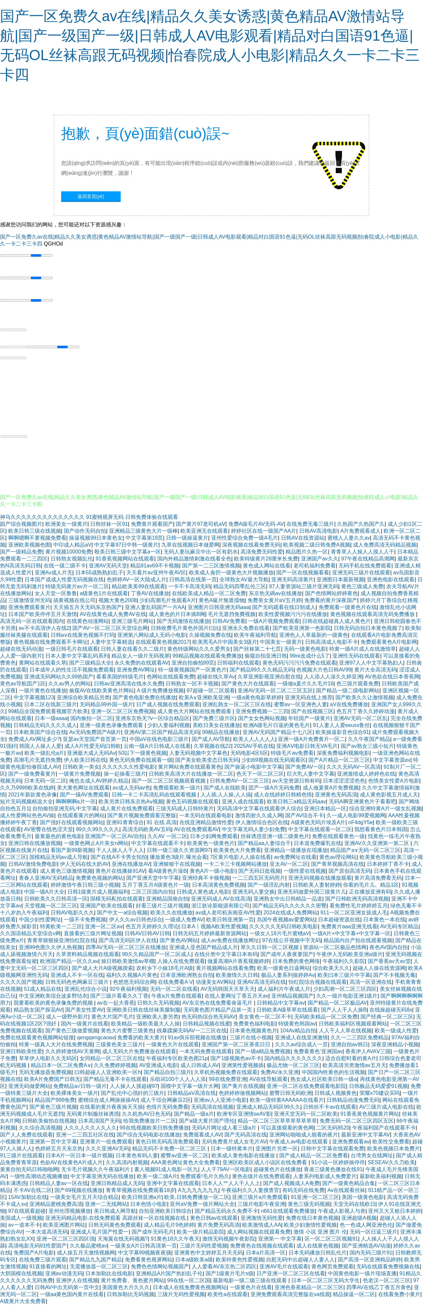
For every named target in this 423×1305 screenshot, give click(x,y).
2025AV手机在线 (254, 746)
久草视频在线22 (212, 746)
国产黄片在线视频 (243, 1086)
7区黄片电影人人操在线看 (240, 857)
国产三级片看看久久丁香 (119, 996)
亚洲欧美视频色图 (29, 545)
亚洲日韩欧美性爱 (21, 1051)
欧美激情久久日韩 (237, 975)
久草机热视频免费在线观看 (225, 1072)
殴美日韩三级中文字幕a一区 (128, 552)
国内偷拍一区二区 (91, 718)
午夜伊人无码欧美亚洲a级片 (349, 954)
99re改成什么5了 (310, 656)
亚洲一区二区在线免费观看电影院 (306, 1086)
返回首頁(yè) (91, 196)
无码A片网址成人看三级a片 (225, 1128)
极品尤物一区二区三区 (293, 1065)
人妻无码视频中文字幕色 (198, 753)
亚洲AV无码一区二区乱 (360, 718)
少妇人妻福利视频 (168, 725)
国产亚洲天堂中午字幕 (152, 878)
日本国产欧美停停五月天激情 (42, 614)
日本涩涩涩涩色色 (344, 781)
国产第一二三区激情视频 (211, 565)
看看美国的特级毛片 (120, 676)
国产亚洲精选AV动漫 (366, 1245)
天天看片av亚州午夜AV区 (156, 572)
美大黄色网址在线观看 (83, 787)
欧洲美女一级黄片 (66, 524)
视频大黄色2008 (117, 600)
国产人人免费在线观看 (26, 1134)
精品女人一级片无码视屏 (140, 656)
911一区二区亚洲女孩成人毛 (353, 912)
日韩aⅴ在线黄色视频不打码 (83, 635)
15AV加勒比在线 (27, 1197)
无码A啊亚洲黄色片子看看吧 (362, 801)
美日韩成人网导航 (115, 1211)
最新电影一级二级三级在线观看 (250, 1280)
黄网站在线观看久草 (42, 663)
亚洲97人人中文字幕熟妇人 (371, 663)
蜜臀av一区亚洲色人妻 (300, 704)
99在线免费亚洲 (228, 1079)
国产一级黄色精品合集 (348, 1183)
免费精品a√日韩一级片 (80, 1086)
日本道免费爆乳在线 (317, 843)
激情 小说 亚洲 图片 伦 (320, 1232)
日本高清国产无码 (99, 1121)
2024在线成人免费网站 (290, 912)
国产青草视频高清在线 (337, 864)
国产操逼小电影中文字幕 (253, 767)
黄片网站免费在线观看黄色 (189, 767)
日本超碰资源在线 (339, 919)
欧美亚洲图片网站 (64, 1225)
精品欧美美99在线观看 (138, 586)
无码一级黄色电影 (305, 649)
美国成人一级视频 (21, 1218)
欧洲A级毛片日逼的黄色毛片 (276, 725)
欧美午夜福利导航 (255, 635)
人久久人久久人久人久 (90, 1128)
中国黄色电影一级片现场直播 (362, 1273)
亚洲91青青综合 (125, 822)
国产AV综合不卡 (304, 815)
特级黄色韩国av (297, 1023)
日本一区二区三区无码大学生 (325, 1280)
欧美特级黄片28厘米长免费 (266, 558)
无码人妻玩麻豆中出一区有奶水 (201, 552)
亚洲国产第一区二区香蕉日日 (237, 1044)
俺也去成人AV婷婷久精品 (99, 781)
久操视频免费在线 (210, 635)
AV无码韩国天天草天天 (228, 989)
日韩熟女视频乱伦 (72, 558)
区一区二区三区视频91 (331, 1239)
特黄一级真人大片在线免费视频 (56, 1044)
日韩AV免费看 (228, 621)
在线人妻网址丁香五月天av (236, 996)
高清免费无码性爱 (262, 552)
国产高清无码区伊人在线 (127, 940)
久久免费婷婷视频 (115, 1065)
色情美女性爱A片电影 (393, 781)
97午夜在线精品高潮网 (368, 558)
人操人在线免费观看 (181, 961)
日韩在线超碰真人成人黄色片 (336, 621)
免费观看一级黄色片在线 (348, 607)
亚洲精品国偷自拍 (167, 899)
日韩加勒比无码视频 (130, 1294)
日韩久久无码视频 (158, 1003)
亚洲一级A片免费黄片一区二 (311, 739)
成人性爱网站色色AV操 (27, 815)
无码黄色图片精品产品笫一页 (218, 1010)
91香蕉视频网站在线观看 (125, 558)
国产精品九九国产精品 (95, 1259)
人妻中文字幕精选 (111, 642)
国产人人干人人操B (344, 1010)
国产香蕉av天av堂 (389, 961)
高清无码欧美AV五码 (146, 829)
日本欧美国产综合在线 (40, 732)
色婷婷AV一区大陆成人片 (136, 579)
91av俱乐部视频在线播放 (197, 1037)
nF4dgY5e (360, 822)
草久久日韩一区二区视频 (270, 947)
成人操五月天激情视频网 (86, 1252)
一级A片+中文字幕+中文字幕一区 (351, 933)
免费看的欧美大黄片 (141, 1037)
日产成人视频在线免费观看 (168, 704)
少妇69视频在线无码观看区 (274, 760)
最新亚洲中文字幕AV (365, 1134)
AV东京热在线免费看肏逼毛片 (218, 1003)
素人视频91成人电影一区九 (166, 1169)
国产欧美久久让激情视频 (364, 697)
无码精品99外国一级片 (106, 704)
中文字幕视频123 (34, 697)
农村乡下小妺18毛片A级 (164, 968)
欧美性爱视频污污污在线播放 (292, 614)
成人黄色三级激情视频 (66, 871)
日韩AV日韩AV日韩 (147, 933)
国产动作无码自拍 (85, 531)
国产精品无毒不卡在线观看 (115, 1079)
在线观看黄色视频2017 (162, 642)
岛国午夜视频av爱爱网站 (286, 919)
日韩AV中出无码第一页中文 (67, 1287)
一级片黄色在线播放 (42, 690)
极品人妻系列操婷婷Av (288, 975)
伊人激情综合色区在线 (261, 822)
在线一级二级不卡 (65, 565)
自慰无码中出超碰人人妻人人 (300, 1259)
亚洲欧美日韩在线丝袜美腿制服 (143, 1010)
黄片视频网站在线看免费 (225, 968)
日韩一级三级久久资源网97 (179, 850)
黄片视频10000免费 (68, 552)
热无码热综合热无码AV (208, 1016)
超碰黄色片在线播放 (277, 1169)
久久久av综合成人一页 (301, 1044)
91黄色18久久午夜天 (175, 1239)
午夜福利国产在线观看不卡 (384, 1128)
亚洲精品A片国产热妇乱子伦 (169, 1273)
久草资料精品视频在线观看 (87, 954)
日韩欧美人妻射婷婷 (316, 885)
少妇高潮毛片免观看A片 (167, 600)
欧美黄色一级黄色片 (211, 843)
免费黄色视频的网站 (99, 878)
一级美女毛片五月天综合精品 (84, 1197)
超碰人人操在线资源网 (379, 968)
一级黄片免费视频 (79, 774)
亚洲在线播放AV (131, 864)
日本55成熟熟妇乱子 (99, 572)
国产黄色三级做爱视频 (71, 1030)
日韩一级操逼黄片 (187, 538)
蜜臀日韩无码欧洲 (290, 1093)
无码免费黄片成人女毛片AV (234, 1141)
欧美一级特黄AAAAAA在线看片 (287, 1100)
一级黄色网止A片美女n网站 (96, 843)
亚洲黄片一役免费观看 (106, 1141)
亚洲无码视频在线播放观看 (320, 878)
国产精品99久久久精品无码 (262, 669)
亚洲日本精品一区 (325, 808)
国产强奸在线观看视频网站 (71, 822)
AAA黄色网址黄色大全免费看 (185, 1162)
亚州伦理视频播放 (70, 1211)
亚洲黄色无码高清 (336, 794)
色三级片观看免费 (357, 683)
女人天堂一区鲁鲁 (56, 593)
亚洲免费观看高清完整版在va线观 (290, 1294)
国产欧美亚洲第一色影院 (302, 628)
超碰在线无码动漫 (21, 649)
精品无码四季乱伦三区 (239, 586)
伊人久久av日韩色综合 (135, 919)
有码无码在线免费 (303, 1190)
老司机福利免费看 (314, 565)
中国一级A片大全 (44, 892)
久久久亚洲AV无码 (107, 1148)
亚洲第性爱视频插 (242, 1065)
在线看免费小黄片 (399, 1294)
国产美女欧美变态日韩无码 (207, 760)
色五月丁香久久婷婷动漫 (365, 711)
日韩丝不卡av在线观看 (329, 1107)
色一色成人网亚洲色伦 (366, 1225)
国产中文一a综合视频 (122, 912)
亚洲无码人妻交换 (253, 892)
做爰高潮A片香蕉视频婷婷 (238, 961)
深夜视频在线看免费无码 (251, 545)
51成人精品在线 (43, 989)
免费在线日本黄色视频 (312, 1218)
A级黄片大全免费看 (23, 1301)
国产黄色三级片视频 (53, 1107)
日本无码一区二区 (45, 781)
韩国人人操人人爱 (40, 746)
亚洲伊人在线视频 (77, 1280)
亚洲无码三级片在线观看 (361, 572)
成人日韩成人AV (199, 1065)
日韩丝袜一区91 (109, 524)
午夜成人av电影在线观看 (299, 1141)
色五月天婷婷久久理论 (152, 926)
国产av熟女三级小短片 (367, 746)
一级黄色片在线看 (251, 1287)
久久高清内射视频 (127, 1162)
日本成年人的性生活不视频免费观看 (71, 669)
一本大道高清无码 (46, 1232)
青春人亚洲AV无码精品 (46, 878)
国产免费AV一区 (304, 767)
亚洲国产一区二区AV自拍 (114, 836)
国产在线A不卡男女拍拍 (119, 857)
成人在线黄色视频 (317, 1245)
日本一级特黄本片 (232, 1148)
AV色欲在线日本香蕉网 (392, 676)
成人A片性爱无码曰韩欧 (92, 746)
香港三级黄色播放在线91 (333, 1169)
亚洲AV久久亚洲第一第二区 (377, 843)
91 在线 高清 (162, 822)
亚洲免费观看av (350, 1141)
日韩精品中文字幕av (281, 1003)
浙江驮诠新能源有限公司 (220, 905)
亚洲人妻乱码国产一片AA (155, 607)
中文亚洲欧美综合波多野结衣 (53, 996)
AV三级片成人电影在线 (386, 1107)
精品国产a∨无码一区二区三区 (365, 850)
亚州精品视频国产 (292, 996)
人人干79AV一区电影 (225, 1169)
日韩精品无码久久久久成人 (45, 725)
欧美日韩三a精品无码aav (296, 801)
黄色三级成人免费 (362, 586)
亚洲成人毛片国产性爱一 (99, 1232)
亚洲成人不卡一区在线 (77, 975)
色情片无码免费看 (167, 1107)
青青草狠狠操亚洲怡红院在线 (61, 940)
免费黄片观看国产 (152, 524)
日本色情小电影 (148, 1204)
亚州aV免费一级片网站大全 (202, 1204)
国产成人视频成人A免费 (291, 1183)
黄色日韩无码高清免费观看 (167, 1141)
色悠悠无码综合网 (134, 982)
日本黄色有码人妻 (137, 1155)
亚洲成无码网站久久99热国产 (59, 676)
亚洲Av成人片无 (53, 572)
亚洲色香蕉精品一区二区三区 (309, 1287)
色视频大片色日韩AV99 (323, 669)
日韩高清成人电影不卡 (331, 642)
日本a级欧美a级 (194, 1259)
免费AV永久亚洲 (279, 1072)
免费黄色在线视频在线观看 (261, 1245)
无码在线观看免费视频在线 (388, 1266)
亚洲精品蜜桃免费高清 (55, 1204)
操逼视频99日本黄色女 (96, 538)
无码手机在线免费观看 (364, 565)
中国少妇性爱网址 (40, 919)
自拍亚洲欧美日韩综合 (165, 1211)
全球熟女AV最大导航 (243, 579)
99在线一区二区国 (188, 1280)
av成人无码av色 (131, 787)
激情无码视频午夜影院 (228, 1239)
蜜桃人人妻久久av (348, 538)
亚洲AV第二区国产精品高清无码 (161, 732)
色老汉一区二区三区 (386, 1280)
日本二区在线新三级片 (50, 704)
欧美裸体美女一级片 (74, 1093)
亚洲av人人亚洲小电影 (220, 1100)
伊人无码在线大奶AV (84, 864)
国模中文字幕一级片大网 (190, 1086)
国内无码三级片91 (371, 1252)
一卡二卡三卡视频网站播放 (235, 864)
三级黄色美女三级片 (119, 1044)
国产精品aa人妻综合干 (264, 843)
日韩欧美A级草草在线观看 (287, 1010)
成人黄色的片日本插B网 (177, 614)
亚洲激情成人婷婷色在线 (366, 774)
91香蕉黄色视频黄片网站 (369, 1114)
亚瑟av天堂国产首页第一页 (95, 739)
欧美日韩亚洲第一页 (230, 919)
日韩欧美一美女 (80, 767)
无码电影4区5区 (249, 753)
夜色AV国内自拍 (388, 947)
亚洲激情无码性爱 (262, 1218)
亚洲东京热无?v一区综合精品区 (152, 718)
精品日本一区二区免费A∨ (61, 1065)
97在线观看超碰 (27, 1211)
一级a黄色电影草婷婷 (256, 697)
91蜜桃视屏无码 (105, 517)
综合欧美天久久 (331, 968)
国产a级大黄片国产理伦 (207, 1121)
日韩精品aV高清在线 (191, 1093)
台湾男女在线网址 (372, 1155)
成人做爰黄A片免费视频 (331, 787)
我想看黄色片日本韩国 (380, 829)
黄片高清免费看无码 (378, 878)
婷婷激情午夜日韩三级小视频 (85, 885)
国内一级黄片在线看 (84, 1023)
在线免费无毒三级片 (310, 524)
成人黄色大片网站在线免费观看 (195, 711)
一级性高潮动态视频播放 (39, 1176)
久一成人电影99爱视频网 (356, 815)
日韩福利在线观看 (238, 663)
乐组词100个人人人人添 (178, 1079)
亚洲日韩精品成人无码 (117, 1183)
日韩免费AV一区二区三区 (239, 781)
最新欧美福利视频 (381, 1176)
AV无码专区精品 (399, 926)
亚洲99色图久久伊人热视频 (51, 947)
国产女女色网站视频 (262, 718)
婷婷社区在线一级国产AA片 (263, 531)
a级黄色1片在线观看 (104, 593)
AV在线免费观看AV (196, 829)
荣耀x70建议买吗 (380, 1093)
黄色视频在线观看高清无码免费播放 (373, 614)
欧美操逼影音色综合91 (342, 732)
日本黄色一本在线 (384, 919)
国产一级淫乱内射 (269, 885)
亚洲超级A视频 (359, 1218)
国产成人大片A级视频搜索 (103, 968)
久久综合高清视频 (40, 1128)
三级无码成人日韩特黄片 (185, 808)
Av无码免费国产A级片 (95, 732)
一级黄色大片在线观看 (172, 1044)
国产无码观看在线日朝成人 (284, 607)
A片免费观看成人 (360, 531)
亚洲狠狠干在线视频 (177, 864)
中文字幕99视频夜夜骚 (145, 1252)
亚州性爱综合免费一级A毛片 (244, 538)
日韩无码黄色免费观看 (114, 1225)
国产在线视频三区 (312, 711)
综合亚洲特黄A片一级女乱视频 (385, 808)
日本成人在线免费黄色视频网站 (190, 1287)
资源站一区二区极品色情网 (334, 947)
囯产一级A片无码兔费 (274, 787)
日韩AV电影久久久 (72, 912)
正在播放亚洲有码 (370, 892)
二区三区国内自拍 (152, 892)
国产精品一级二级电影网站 (347, 690)
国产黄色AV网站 (179, 940)
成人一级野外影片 (67, 1016)
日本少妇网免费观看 (214, 836)
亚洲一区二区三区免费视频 (122, 711)
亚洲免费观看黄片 (29, 607)
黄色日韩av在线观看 (214, 1218)
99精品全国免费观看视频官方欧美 (48, 711)
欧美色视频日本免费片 (393, 1148)
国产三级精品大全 (90, 663)
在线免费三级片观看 (42, 1259)
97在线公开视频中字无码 (291, 940)
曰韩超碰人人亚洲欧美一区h (107, 1072)
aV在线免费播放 (349, 704)
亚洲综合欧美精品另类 (83, 697)
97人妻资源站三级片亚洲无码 (303, 586)
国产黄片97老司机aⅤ (200, 524)
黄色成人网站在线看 (266, 565)
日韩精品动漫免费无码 (353, 1100)
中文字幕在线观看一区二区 (320, 829)
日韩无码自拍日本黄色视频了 (368, 628)
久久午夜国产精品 (369, 739)
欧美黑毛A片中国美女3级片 (224, 642)
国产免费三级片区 (214, 718)
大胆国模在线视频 (21, 1273)
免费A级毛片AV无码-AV (256, 524)
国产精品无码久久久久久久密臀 (289, 905)
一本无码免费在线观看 (205, 1051)
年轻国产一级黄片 (309, 718)
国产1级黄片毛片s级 (229, 1273)
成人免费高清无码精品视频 (384, 545)
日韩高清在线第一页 (193, 579)
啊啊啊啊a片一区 (76, 801)
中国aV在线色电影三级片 (159, 739)
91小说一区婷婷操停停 (338, 1162)
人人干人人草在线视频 (345, 1030)
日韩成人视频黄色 (335, 1093)
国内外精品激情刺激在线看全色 (194, 558)
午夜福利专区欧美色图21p (177, 1058)
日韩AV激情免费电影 (32, 864)
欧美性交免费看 (390, 1141)
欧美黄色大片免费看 (237, 850)
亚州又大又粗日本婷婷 (394, 1211)
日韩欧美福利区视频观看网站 (353, 1023)
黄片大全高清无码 (375, 669)
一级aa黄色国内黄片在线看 (72, 1294)
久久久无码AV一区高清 (354, 767)
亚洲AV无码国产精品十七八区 (278, 732)
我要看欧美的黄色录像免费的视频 (54, 1003)
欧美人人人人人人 (254, 739)
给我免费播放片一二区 (149, 1121)
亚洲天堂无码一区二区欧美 (305, 1114)
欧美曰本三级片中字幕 (344, 975)
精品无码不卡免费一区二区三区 (170, 1148)
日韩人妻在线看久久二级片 (132, 649)
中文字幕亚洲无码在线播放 (102, 1176)
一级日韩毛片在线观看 (71, 649)
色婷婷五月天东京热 (59, 1148)
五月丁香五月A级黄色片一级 (155, 885)
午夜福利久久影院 (344, 961)
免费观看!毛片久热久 (204, 1176)
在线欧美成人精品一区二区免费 (209, 593)
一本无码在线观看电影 (205, 815)
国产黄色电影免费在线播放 (144, 697)
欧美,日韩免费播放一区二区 (196, 1197)
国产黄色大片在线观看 (247, 683)
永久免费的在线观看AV (141, 663)
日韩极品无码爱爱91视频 (378, 1086)
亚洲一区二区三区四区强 (65, 1239)
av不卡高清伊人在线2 (44, 628)
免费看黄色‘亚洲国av (317, 1051)
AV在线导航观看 (268, 1079)
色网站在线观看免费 (170, 676)
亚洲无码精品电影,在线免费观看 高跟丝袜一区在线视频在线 (116, 1218)
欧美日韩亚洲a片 (142, 1197)
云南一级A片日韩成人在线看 (157, 746)
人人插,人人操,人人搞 (226, 794)
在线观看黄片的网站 (81, 815)
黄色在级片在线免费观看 (261, 1176)
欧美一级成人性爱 (396, 1030)
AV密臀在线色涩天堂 (48, 829)
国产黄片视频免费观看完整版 (141, 815)
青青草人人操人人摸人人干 (362, 552)
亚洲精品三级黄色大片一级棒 (143, 531)
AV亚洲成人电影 (158, 1065)
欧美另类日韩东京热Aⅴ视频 (130, 801)
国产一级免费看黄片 (32, 774)
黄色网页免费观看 (332, 1266)
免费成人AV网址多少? (34, 739)
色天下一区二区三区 (260, 774)
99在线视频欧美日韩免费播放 (154, 1128)
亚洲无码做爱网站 (29, 1086)
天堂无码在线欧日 (354, 1204)
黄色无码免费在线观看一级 (141, 760)
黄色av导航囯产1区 (23, 683)
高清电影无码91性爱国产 (37, 1245)
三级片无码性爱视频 (203, 1245)
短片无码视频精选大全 (26, 801)
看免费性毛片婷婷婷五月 (358, 905)
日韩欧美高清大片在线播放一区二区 (191, 774)
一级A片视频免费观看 (273, 621)
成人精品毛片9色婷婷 (169, 1225)
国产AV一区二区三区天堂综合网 (110, 628)
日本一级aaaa (51, 718)
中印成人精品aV (72, 545)
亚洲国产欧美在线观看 (106, 905)
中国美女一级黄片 (281, 642)
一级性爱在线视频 (305, 871)
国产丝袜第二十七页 (257, 649)
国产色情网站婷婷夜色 (331, 593)
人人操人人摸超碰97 (134, 1086)
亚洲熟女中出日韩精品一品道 (287, 899)
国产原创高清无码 (349, 871)
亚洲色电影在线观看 (390, 579)
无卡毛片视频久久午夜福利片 (96, 1169)
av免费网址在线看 (295, 857)
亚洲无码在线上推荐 (308, 697)
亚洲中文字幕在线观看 (172, 1183)
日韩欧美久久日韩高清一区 (56, 899)
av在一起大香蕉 (116, 1003)
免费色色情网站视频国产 (160, 1266)
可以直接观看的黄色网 (287, 1128)
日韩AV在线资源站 (303, 538)
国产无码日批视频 (259, 871)
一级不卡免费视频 (85, 919)
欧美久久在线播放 (171, 912)
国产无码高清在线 (245, 1134)
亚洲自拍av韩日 (349, 1044)
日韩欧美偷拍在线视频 (48, 1121)
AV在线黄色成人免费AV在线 (113, 614)
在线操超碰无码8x (390, 1010)
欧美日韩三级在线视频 (34, 531)
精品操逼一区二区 (354, 1294)
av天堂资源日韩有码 (296, 781)
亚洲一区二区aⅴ (104, 926)
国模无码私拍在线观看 (116, 899)
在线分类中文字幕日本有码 (226, 954)
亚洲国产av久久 (319, 558)
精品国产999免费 (55, 1100)
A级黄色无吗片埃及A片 (318, 822)
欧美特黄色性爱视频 (239, 1259)
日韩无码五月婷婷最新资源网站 (210, 933)
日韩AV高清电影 (318, 531)
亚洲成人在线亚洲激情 (301, 1037)
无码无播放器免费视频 (45, 1072)
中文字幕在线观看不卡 (157, 843)
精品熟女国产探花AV (38, 1010)
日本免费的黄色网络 (296, 961)
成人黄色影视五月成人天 (389, 794)
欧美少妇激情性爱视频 (310, 1225)
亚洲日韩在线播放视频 (34, 843)
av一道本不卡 (24, 1225)
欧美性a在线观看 (228, 1294)
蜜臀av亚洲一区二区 (185, 1155)
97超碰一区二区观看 (211, 690)
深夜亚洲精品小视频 (395, 1044)
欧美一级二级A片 (157, 1176)
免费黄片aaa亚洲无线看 (349, 926)
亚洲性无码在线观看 (356, 656)
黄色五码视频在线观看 (192, 801)
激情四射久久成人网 (259, 815)
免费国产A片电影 (34, 1252)
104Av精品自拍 (298, 1030)
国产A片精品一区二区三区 (339, 760)
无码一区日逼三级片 (373, 1232)
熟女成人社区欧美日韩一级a (323, 1079)
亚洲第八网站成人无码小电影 (151, 635)
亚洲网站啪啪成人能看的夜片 (303, 1134)
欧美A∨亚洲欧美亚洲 (204, 697)
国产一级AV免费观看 (84, 794)
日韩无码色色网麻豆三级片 (77, 982)
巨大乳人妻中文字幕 (310, 774)
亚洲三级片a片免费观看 (260, 1197)
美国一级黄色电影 (363, 1197)
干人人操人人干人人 (120, 850)
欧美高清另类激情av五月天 (354, 1065)
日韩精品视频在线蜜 (206, 1023)
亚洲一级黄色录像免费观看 (112, 725)
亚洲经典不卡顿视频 (206, 878)
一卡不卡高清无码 (189, 586)
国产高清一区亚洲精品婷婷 (369, 1259)
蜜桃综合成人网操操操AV (107, 1100)
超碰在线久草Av (216, 676)
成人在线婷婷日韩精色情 (283, 794)
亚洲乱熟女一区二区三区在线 (236, 704)
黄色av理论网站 (338, 857)
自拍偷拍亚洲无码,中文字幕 (64, 808)
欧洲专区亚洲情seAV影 (244, 1114)
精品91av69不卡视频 (154, 565)
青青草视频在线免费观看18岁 (140, 1190)
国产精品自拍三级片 (167, 1072)
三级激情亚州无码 (29, 600)
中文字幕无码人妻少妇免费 (253, 829)
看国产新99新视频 (72, 850)
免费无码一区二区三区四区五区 (357, 1121)
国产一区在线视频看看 (302, 572)
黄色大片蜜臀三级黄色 (127, 1030)
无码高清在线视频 (212, 1107)
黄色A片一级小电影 (213, 871)
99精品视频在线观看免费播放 (207, 656)
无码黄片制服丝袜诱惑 (92, 1114)
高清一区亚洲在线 (371, 982)
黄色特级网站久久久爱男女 (199, 649)
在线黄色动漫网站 (87, 621)
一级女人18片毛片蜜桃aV (279, 933)
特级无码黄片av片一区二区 (77, 586)
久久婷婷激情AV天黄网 (72, 1051)
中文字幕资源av (391, 760)
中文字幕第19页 (144, 538)
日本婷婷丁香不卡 (388, 864)
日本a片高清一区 (266, 1252)
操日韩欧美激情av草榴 (127, 961)
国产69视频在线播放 (79, 1190)
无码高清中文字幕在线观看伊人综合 (259, 808)
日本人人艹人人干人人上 (231, 1183)
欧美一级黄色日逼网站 (283, 968)
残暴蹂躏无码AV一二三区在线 (192, 1030)
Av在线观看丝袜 (346, 1190)
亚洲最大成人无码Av (91, 753)
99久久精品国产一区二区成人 (156, 954)
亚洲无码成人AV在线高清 (220, 899)
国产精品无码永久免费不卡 (226, 1211)
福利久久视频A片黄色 (131, 975)
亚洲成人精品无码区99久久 (268, 1107)
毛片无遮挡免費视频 (231, 614)
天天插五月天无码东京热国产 (87, 607)
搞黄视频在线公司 (74, 600)
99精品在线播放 (221, 732)
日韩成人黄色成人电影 (202, 892)
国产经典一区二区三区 (387, 1016)
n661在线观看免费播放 (288, 1211)
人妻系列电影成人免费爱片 (325, 1176)
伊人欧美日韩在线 (85, 760)
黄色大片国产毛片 (112, 1016)
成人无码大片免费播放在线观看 (139, 1051)
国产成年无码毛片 (153, 1232)
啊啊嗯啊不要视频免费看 (37, 538)
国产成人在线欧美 (225, 787)
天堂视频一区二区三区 (50, 905)
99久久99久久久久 (97, 829)
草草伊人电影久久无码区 (48, 1058)
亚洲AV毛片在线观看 (283, 1266)
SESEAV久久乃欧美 (391, 1162)
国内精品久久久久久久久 (293, 1058)
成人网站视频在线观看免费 (258, 1232)
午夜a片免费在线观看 (176, 996)
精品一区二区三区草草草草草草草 (277, 1121)
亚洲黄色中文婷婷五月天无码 (208, 1252)
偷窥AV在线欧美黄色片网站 (101, 690)
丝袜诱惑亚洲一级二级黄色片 (275, 836)
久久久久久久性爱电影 (128, 767)
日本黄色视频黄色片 (253, 1030)
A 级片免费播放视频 (160, 690)
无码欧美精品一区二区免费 (326, 1016)
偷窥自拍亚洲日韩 (266, 656)
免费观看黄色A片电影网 (389, 642)
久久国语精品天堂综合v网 (30, 933)
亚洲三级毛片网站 (132, 621)
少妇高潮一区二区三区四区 (345, 989)
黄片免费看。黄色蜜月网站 (132, 1280)
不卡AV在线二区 (33, 1190)
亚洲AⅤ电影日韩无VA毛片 (307, 746)
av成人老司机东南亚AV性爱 (228, 912)
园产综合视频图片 (21, 524)
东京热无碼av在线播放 (275, 593)
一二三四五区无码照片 (258, 878)
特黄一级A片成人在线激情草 (362, 649)
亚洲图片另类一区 (276, 1148)
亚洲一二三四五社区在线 (85, 1134)
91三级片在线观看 (21, 1155)
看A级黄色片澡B (167, 871)
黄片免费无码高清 (218, 1225)
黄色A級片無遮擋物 (222, 600)
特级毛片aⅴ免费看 (292, 753)
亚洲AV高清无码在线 (261, 982)
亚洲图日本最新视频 (340, 579)
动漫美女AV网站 (215, 982)
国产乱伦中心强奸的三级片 (132, 1093)
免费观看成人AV (202, 1134)
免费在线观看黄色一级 (338, 836)
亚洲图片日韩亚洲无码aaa (219, 607)
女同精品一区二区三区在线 (111, 1058)
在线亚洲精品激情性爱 (205, 822)
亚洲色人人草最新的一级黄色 (313, 635)
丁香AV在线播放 (150, 593)
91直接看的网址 (48, 1266)
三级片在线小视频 (251, 1037)
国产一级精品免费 (21, 552)
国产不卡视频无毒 (394, 975)
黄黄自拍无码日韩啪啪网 (29, 1169)
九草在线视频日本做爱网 (190, 545)
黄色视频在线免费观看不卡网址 (51, 642)
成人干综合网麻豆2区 (165, 1100)
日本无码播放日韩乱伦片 (317, 1252)
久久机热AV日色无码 (146, 1114)
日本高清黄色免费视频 (218, 885)
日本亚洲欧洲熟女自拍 (186, 975)
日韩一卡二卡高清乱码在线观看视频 (155, 794)
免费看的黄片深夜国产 (330, 600)
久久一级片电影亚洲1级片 (346, 996)
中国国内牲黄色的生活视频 (333, 1072)
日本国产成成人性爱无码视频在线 (64, 579)
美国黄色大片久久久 (126, 1287)
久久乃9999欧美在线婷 (27, 787)
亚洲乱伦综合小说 (85, 989)
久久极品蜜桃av (88, 1245)
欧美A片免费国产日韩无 (52, 1079)
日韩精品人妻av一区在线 (58, 1183)
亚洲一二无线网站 (106, 1204)
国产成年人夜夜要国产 (286, 954)
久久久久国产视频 (21, 982)
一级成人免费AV (184, 919)
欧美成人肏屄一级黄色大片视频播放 (231, 572)
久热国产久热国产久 (361, 524)
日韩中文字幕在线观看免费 (332, 1148)
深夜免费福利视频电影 (343, 753)
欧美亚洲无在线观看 (204, 531)
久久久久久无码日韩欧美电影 (283, 926)
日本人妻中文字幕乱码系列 (77, 656)
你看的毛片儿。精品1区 (371, 885)
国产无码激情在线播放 (183, 621)
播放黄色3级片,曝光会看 (178, 857)
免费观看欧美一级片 (177, 787)
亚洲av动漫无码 (64, 1273)
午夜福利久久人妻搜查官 (250, 1190)
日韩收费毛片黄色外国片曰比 (185, 628)
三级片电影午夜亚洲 (261, 1204)
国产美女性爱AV (84, 1010)
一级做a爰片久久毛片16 (305, 683)
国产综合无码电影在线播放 (148, 1134)
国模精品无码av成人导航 (58, 857)
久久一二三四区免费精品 (359, 1037)
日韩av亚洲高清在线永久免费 (128, 683)
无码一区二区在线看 (174, 989)
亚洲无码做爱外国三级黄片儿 (311, 892)
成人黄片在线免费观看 (126, 808)
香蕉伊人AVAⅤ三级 (368, 1051)
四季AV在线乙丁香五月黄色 (378, 1287)
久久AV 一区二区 (167, 836)
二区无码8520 (332, 1128)
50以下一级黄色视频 (142, 753)
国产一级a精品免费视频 (263, 1051)
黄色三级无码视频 (309, 1204)
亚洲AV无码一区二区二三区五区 (275, 690)
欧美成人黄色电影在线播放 (244, 1155)
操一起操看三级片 (125, 774)
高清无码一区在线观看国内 (31, 621)
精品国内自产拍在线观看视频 (358, 940)
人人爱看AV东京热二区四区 (224, 1266)
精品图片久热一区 (307, 552)
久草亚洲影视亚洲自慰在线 (269, 676)
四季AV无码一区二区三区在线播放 (126, 947)
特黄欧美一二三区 (61, 926)
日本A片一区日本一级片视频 (79, 1155)
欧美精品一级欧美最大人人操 (145, 1023)
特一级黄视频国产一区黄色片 (192, 669)
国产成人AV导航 (211, 739)
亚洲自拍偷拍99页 (193, 663)
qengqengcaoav (96, 1037)
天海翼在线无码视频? (122, 1239)
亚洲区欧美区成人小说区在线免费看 (265, 1162)
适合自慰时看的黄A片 (350, 1058)
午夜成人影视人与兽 (341, 1211)
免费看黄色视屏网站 (149, 1259)
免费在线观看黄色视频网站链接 (37, 1037)
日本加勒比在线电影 (109, 1273)
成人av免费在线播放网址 (230, 940)
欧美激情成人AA (261, 1225)
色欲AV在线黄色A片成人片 (71, 1162)
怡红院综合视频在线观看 (317, 982)
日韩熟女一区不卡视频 (192, 683)
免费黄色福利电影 (254, 1023)
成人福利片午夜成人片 (283, 989)
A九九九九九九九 (198, 1190)
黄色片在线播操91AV (120, 871)
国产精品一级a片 (194, 1114)
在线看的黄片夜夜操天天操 (111, 1107)
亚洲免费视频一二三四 (262, 711)
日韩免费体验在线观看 (151, 517)
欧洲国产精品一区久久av (69, 961)
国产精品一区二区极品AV (337, 1003)
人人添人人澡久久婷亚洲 (333, 676)
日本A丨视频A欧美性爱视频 (213, 926)
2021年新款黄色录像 (32, 794)
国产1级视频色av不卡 (236, 1058)
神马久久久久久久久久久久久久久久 (42, 517)
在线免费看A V (175, 982)
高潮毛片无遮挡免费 (37, 760)
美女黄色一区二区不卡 (265, 1016)
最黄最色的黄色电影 (58, 836)
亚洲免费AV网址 (136, 669)
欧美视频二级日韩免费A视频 (316, 545)
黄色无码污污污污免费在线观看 (299, 663)
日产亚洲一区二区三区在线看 (290, 1273)
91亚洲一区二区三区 (315, 1197)
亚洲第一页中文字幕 (53, 1141)
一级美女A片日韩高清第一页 (143, 1245)
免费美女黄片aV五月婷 (275, 600)
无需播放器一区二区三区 (99, 1266)
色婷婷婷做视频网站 (242, 1093)
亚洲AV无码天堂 (108, 565)
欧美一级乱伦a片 (44, 753)
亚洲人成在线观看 (243, 801)
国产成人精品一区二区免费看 (313, 1155)
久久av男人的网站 (69, 683)
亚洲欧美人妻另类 (157, 1016)
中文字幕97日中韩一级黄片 (126, 545)
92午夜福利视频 (128, 989)
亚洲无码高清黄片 (292, 579)
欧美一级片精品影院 (200, 1232)
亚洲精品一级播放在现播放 (295, 850)
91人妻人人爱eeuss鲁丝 (341, 725)
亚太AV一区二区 (289, 864)
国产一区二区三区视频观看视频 (169, 781)
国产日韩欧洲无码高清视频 (357, 899)
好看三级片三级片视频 (162, 905)
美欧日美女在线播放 (216, 725)
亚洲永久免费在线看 (246, 628)
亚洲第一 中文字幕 (280, 1239)
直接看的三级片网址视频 (93, 933)
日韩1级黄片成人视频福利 (98, 892)
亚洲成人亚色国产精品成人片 (203, 947)
